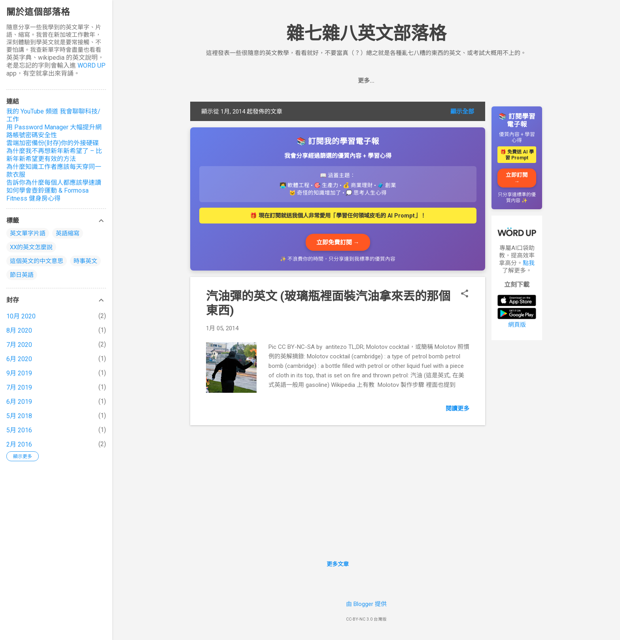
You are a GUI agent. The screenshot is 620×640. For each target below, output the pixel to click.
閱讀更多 (457, 408)
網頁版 (517, 324)
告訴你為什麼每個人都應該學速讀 (53, 182)
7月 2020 (19, 344)
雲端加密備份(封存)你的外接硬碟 (52, 143)
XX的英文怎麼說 (31, 247)
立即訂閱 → (517, 178)
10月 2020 (21, 316)
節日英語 (22, 274)
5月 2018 (19, 416)
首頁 (319, 80)
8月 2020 (19, 330)
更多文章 (338, 564)
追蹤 (346, 80)
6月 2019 (19, 401)
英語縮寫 (67, 233)
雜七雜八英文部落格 (366, 33)
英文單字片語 (27, 233)
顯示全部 (462, 111)
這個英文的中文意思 (36, 261)
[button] (464, 294)
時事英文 (85, 261)
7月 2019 (19, 387)
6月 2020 (19, 359)
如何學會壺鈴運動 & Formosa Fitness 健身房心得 (47, 194)
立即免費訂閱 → (337, 242)
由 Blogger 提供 (366, 604)
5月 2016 (19, 430)
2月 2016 (19, 444)
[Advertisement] (516, 465)
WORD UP (92, 65)
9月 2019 (19, 373)
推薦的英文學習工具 (392, 80)
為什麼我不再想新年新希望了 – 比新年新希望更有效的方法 (54, 155)
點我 (529, 263)
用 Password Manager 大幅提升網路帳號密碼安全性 (54, 131)
